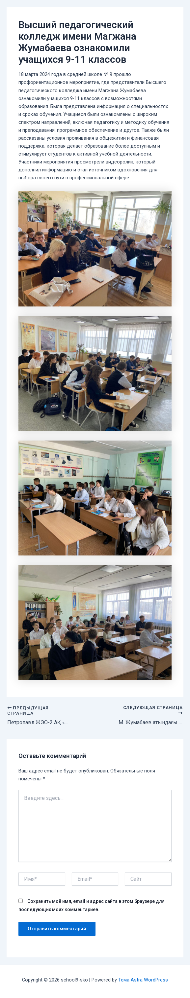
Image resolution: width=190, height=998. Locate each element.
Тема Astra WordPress (143, 980)
